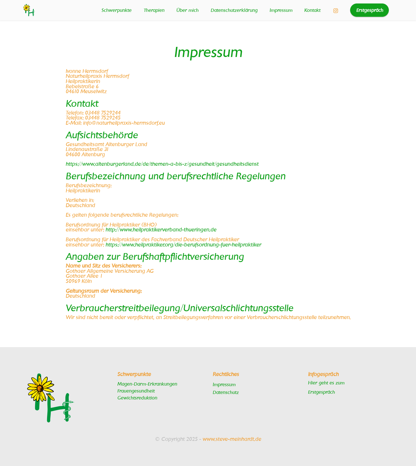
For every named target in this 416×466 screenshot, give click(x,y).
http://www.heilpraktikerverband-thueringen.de (160, 229)
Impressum (281, 10)
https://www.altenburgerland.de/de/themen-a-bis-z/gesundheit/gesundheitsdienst (162, 163)
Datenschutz (226, 392)
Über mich (187, 10)
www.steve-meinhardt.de (232, 438)
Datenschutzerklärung (234, 10)
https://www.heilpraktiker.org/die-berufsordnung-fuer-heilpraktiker (183, 244)
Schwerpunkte (116, 10)
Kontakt (312, 10)
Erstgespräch (369, 10)
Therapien (154, 10)
